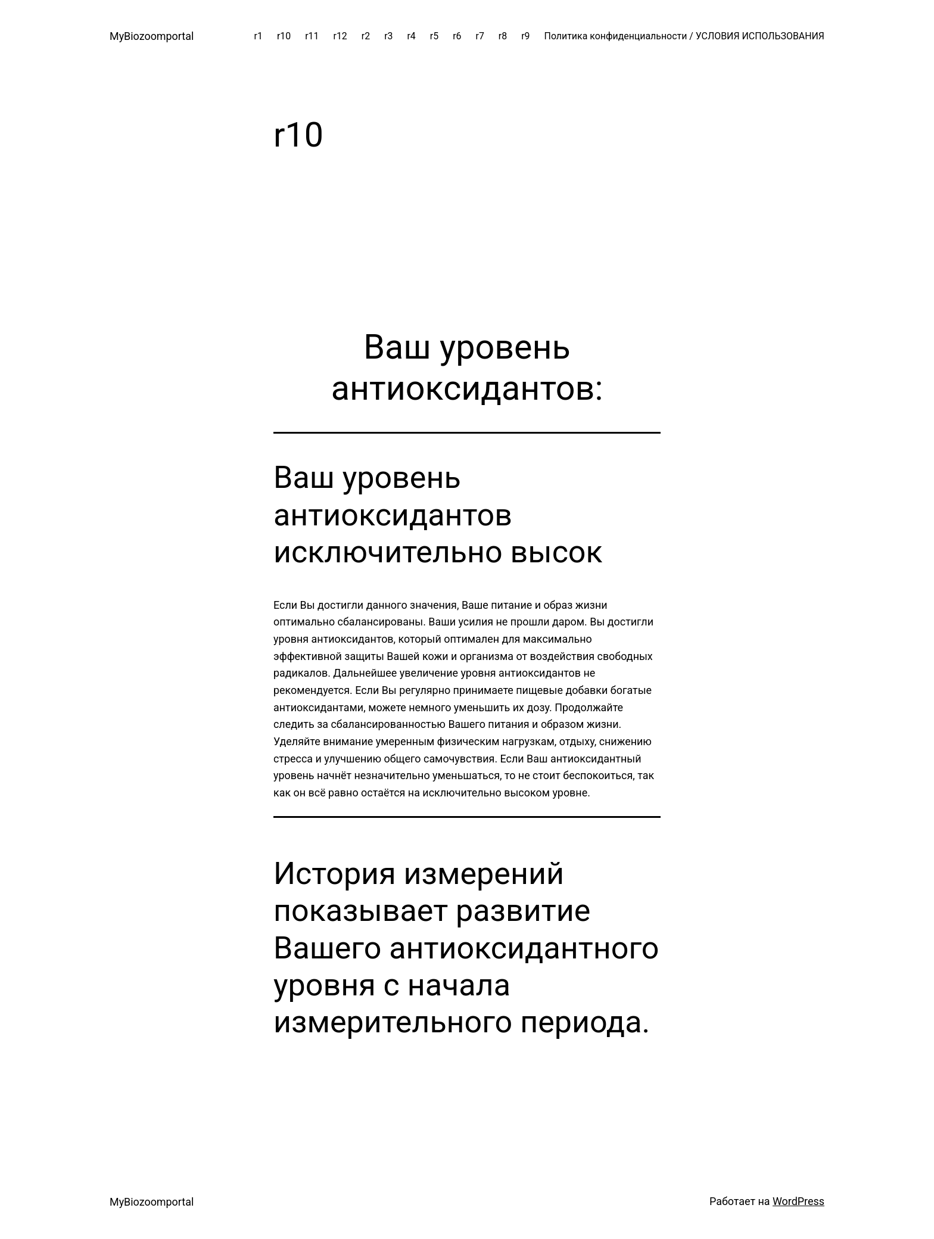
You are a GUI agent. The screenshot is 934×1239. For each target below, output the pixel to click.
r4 (411, 36)
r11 (312, 36)
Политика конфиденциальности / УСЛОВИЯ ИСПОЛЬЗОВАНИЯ (684, 36)
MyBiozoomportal (152, 36)
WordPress (798, 1201)
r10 (284, 36)
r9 (525, 36)
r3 (388, 36)
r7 (480, 36)
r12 (340, 36)
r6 (457, 36)
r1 (258, 36)
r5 (434, 36)
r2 (366, 36)
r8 (503, 36)
